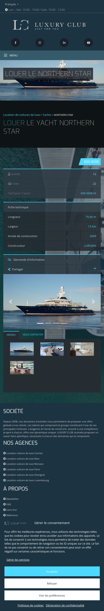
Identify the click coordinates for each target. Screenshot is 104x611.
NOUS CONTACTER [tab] (33, 334)
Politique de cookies (31, 605)
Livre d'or (10, 509)
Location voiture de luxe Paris (21, 469)
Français (11, 4)
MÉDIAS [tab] (11, 335)
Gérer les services (18, 560)
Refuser (52, 583)
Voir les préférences (52, 595)
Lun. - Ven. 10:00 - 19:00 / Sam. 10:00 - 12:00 (35, 10)
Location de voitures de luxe (21, 115)
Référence (10, 515)
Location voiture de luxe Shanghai (24, 474)
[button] (10, 301)
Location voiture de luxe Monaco (23, 463)
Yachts (47, 115)
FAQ (7, 504)
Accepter (52, 571)
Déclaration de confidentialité (65, 605)
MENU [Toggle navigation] (11, 55)
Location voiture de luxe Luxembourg (26, 480)
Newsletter (11, 498)
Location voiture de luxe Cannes (23, 453)
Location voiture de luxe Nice (21, 458)
